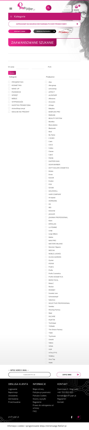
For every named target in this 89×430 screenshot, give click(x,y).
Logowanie (12, 389)
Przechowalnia (14, 402)
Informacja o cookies (15, 426)
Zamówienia (13, 399)
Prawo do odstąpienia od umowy (43, 407)
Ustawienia (12, 395)
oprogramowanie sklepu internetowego (41, 426)
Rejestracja (12, 392)
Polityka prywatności (42, 392)
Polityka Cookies (39, 395)
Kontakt (60, 402)
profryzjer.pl (13, 417)
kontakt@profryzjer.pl (66, 395)
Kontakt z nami (19, 31)
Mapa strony (38, 389)
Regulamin (37, 402)
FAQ (35, 411)
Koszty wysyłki (39, 399)
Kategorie (17, 16)
